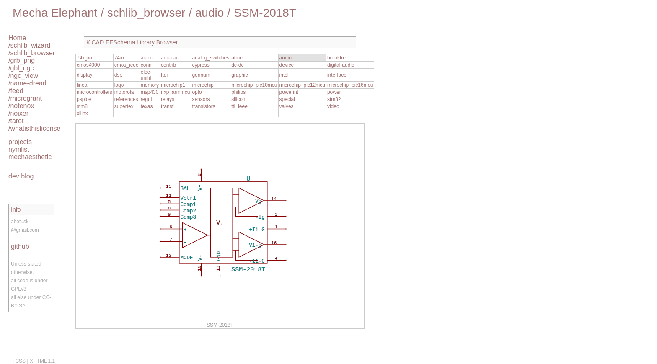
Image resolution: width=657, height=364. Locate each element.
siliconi (238, 99)
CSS (20, 361)
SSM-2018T (265, 12)
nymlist (18, 149)
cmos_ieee (126, 65)
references (126, 99)
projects (20, 141)
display (84, 75)
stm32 (334, 99)
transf (167, 106)
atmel (237, 58)
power (334, 92)
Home (17, 37)
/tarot (15, 120)
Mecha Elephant (55, 12)
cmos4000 (88, 65)
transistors (203, 106)
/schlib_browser (31, 53)
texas (147, 106)
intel (284, 75)
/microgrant (25, 98)
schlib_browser (146, 12)
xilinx (82, 113)
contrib (168, 65)
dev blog (21, 176)
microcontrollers (94, 92)
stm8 (82, 106)
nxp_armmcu (175, 92)
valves (286, 106)
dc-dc (237, 65)
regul (146, 99)
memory (150, 85)
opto (197, 92)
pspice (84, 99)
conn (146, 65)
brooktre (336, 58)
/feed (15, 90)
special (287, 99)
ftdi (164, 75)
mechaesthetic (30, 156)
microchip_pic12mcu (302, 85)
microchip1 (173, 85)
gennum (201, 75)
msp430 (150, 92)
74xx (119, 58)
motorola (124, 92)
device (286, 65)
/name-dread (27, 83)
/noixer (18, 113)
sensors (201, 99)
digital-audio (340, 65)
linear (83, 85)
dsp (118, 75)
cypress (200, 65)
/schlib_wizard (29, 45)
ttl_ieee (239, 106)
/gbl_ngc (21, 68)
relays (167, 99)
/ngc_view (23, 75)
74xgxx (85, 58)
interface (337, 75)
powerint (288, 92)
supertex (124, 106)
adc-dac (170, 58)
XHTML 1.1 (42, 361)
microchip (202, 85)
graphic (239, 75)
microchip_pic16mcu (350, 85)
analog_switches (210, 58)
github (20, 246)
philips (238, 92)
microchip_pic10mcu (254, 85)
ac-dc (147, 58)
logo (119, 85)
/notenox (21, 105)
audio (209, 12)
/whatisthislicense (34, 128)
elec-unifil (146, 75)
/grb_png (21, 60)
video (333, 106)
